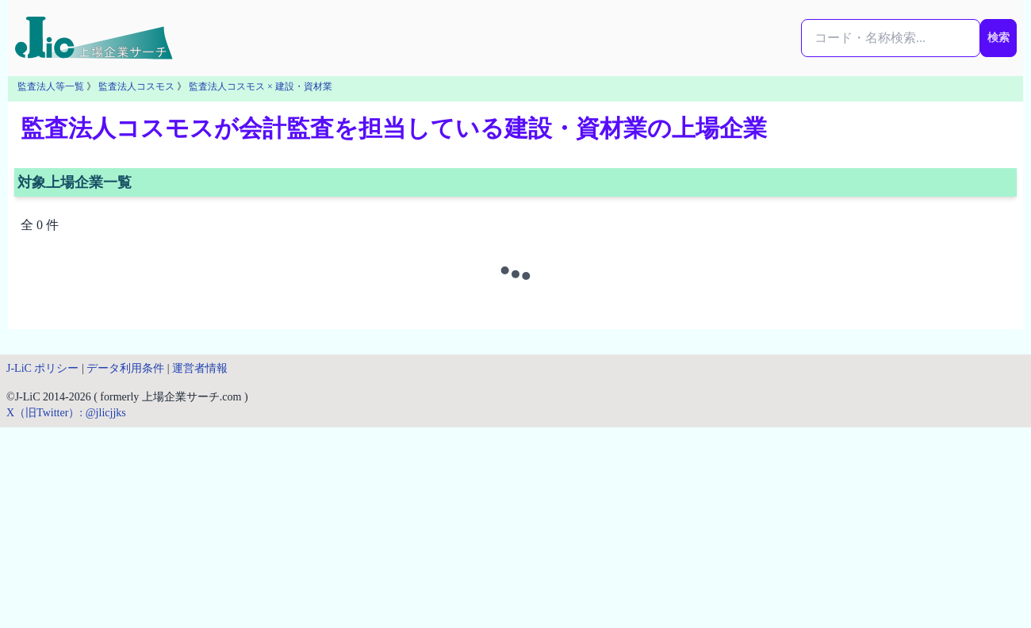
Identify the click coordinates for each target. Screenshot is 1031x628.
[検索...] (890, 38)
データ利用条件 (125, 368)
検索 (998, 38)
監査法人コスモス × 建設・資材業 (260, 86)
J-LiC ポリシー (42, 368)
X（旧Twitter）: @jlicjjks (66, 413)
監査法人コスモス (136, 86)
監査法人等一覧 (50, 86)
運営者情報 (200, 368)
